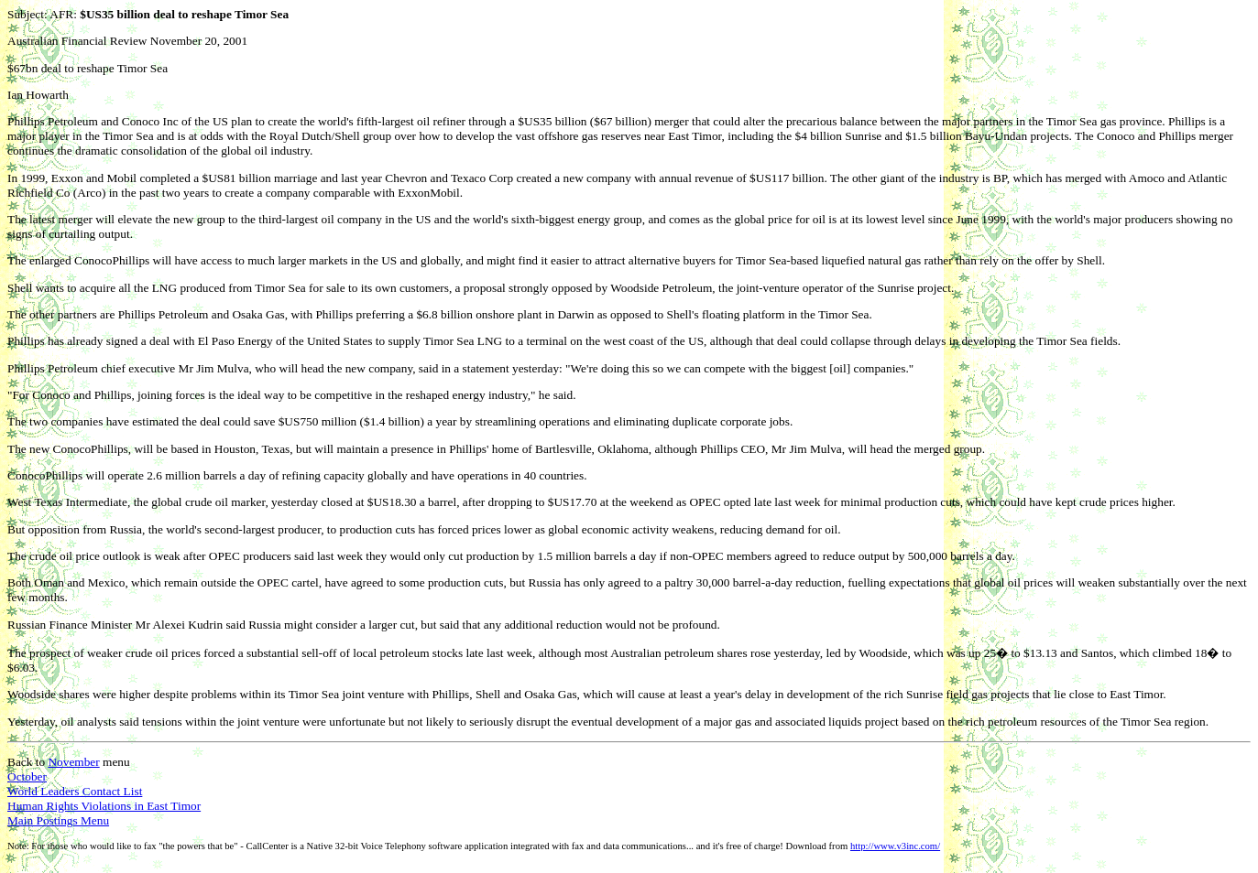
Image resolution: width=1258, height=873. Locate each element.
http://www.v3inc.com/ (895, 846)
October (27, 776)
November (73, 762)
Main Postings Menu (58, 820)
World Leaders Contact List (74, 791)
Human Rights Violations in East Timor (104, 806)
